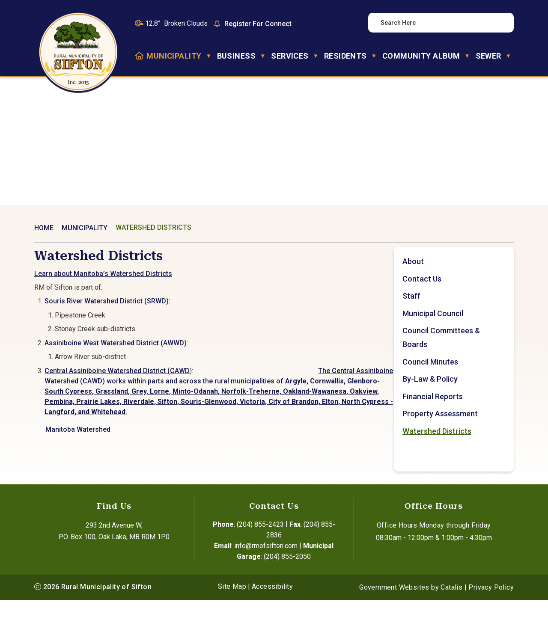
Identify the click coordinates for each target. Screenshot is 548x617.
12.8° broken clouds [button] (176, 23)
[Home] (139, 56)
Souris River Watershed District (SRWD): (236, 310)
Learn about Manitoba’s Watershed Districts (232, 282)
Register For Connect (258, 24)
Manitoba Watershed (206, 437)
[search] (436, 22)
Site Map (232, 603)
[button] (499, 22)
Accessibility (272, 603)
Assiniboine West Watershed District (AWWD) (244, 351)
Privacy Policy (491, 604)
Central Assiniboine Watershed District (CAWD (245, 379)
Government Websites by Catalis (410, 604)
